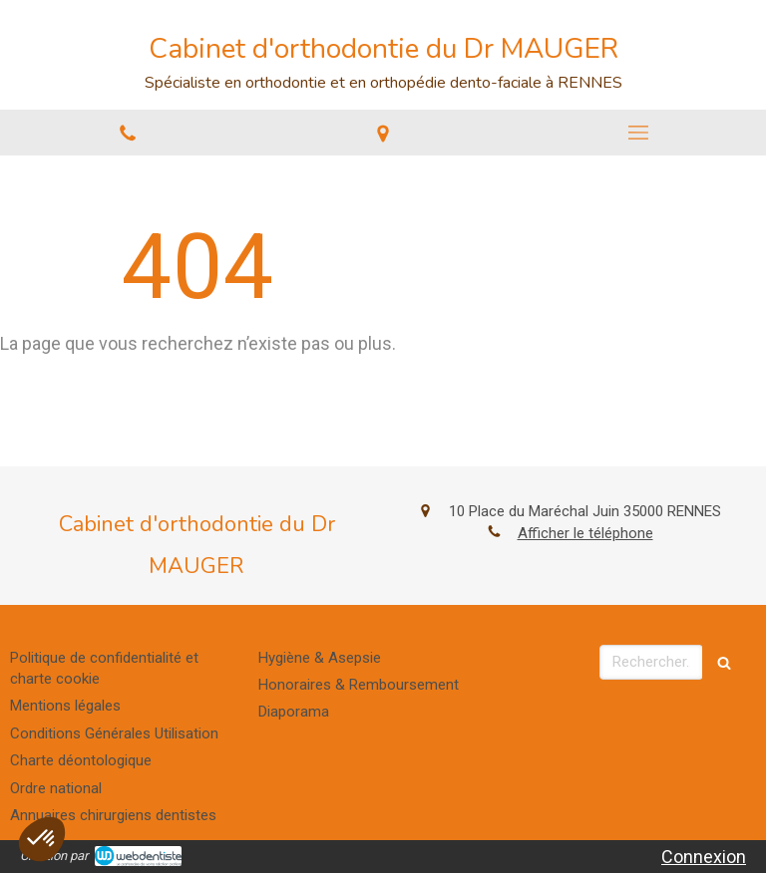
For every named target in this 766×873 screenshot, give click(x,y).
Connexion (703, 856)
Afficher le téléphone (585, 533)
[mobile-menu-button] (638, 132)
